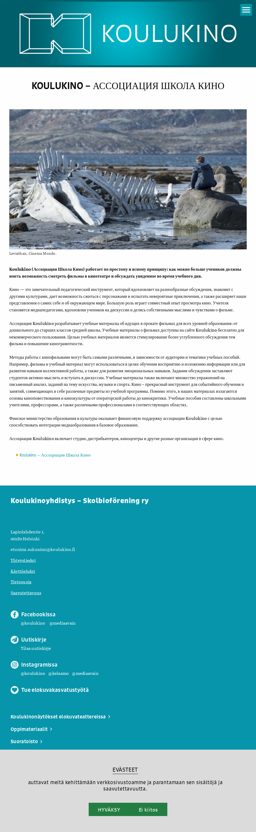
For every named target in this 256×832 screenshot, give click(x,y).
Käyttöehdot (23, 571)
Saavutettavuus (26, 592)
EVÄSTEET (125, 769)
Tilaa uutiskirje (36, 648)
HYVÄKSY (109, 809)
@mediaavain (62, 623)
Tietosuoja (21, 582)
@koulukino (33, 623)
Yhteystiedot (23, 560)
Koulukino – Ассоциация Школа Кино (55, 455)
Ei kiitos (148, 809)
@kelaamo (58, 673)
